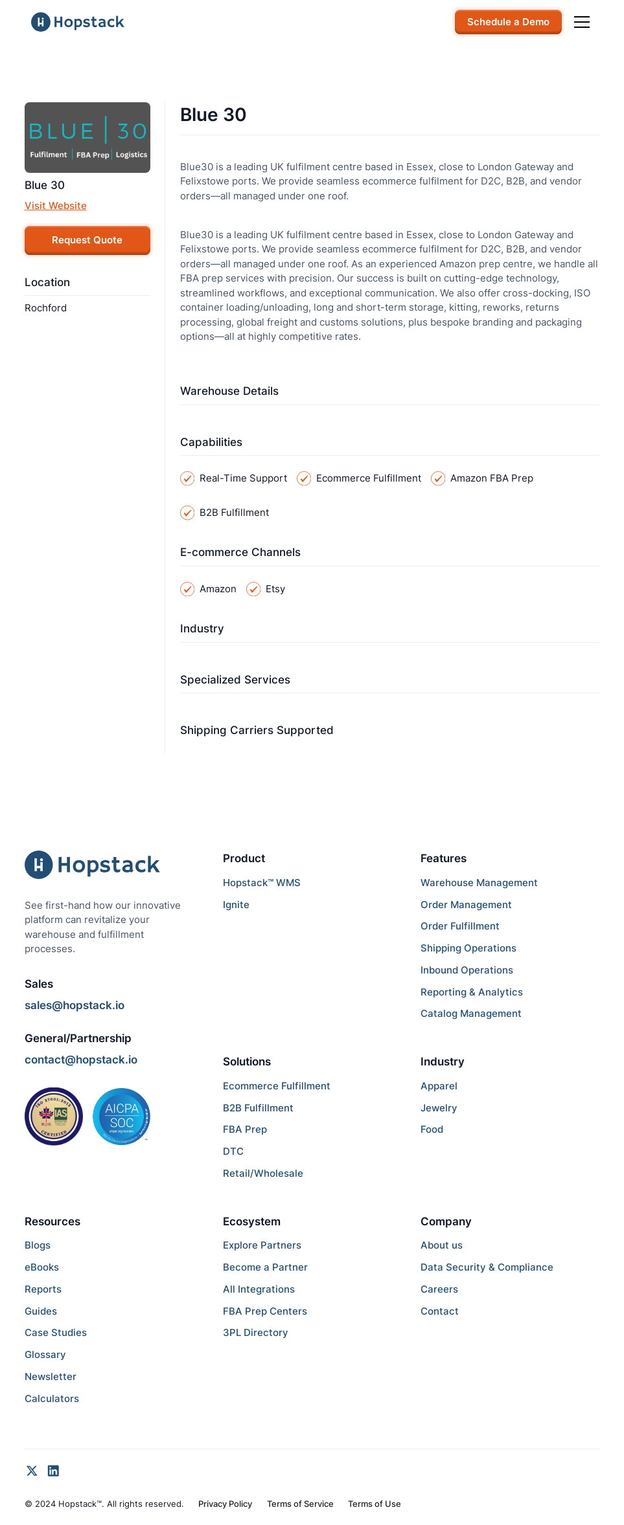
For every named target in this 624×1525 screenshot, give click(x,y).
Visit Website (56, 205)
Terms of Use (374, 1503)
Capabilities (211, 442)
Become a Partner (265, 1267)
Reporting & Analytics (472, 992)
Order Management (466, 904)
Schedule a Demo (508, 22)
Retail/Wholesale (263, 1173)
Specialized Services (235, 679)
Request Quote (87, 240)
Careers (439, 1289)
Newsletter (50, 1376)
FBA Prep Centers (265, 1311)
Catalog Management (471, 1013)
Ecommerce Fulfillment (276, 1086)
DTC (233, 1151)
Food (432, 1129)
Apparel (439, 1086)
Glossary (45, 1354)
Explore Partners (262, 1245)
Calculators (52, 1398)
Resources (52, 1221)
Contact (440, 1311)
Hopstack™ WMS (262, 882)
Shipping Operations (468, 948)
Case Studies (56, 1332)
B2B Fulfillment (258, 1108)
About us (442, 1245)
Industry (202, 628)
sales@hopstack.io (74, 1005)
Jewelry (439, 1108)
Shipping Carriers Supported (257, 730)
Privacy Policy (225, 1503)
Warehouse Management (479, 882)
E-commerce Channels (240, 552)
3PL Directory (255, 1332)
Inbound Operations (467, 970)
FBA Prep (245, 1129)
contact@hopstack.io (81, 1059)
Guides (41, 1311)
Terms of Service (300, 1503)
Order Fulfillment (460, 926)
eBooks (42, 1267)
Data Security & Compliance (487, 1267)
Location (47, 282)
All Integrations (259, 1289)
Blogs (38, 1245)
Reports (43, 1289)
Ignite (236, 904)
